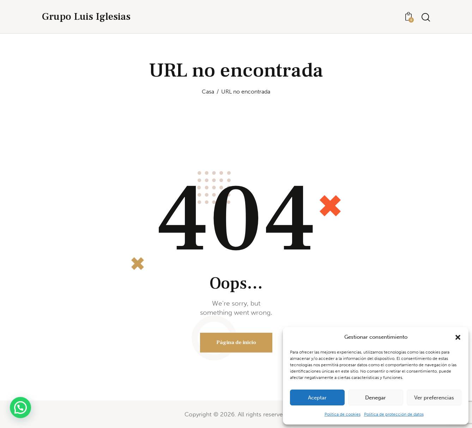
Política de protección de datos (394, 414)
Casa (208, 91)
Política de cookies (343, 414)
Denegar (375, 397)
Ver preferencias (434, 397)
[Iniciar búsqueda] (426, 17)
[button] (457, 337)
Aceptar (317, 397)
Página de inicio (236, 342)
